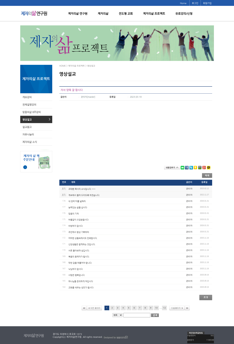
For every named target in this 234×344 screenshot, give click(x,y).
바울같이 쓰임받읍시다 (78, 219)
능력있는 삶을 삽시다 (77, 207)
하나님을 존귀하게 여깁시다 (80, 281)
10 (156, 308)
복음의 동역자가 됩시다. (79, 256)
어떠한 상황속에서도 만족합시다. (83, 238)
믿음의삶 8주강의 (31, 112)
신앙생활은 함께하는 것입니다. (82, 244)
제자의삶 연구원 (77, 13)
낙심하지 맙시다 (75, 269)
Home (183, 3)
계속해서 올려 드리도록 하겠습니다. (84, 195)
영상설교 (27, 119)
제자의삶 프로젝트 (154, 13)
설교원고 (27, 127)
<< (84, 308)
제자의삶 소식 (29, 141)
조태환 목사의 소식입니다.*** (81, 189)
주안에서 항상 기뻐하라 (78, 232)
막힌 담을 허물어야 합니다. (80, 263)
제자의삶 (103, 13)
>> (187, 308)
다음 (177, 308)
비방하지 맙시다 (75, 226)
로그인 (195, 3)
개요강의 (27, 97)
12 (164, 308)
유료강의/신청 (183, 13)
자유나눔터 (28, 134)
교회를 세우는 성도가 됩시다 (80, 287)
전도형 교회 (126, 13)
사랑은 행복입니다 (76, 275)
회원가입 (207, 3)
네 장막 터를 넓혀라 (77, 201)
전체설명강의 (29, 104)
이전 (94, 308)
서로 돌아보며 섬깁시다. (79, 250)
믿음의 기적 (73, 213)
